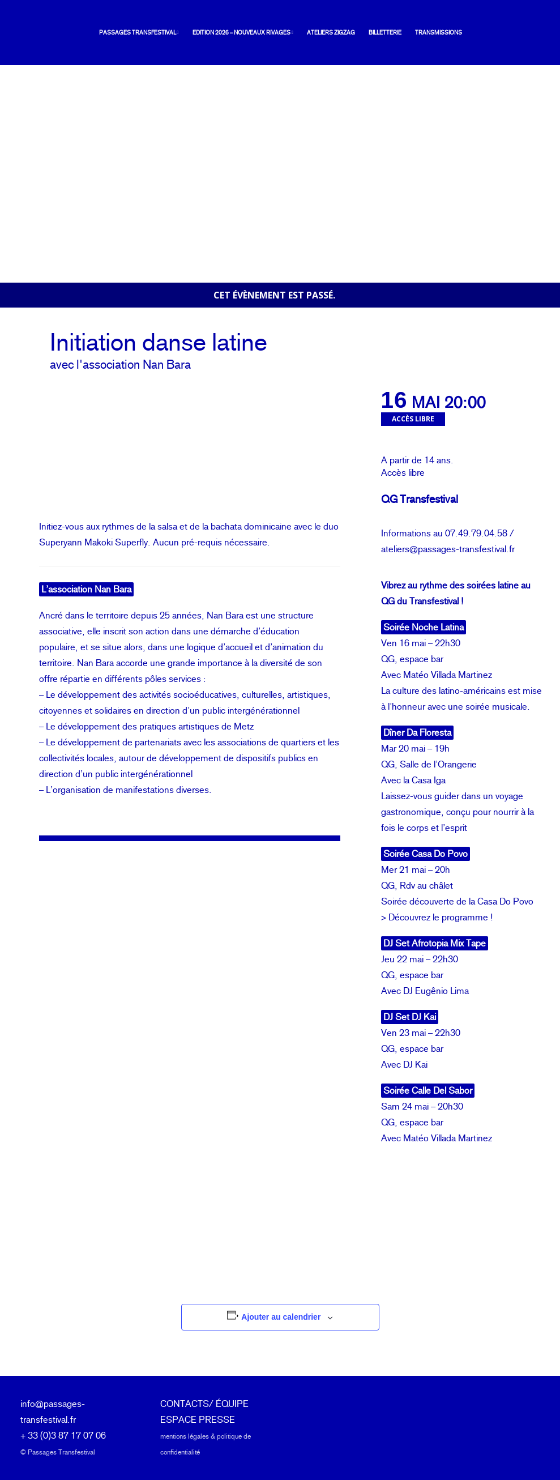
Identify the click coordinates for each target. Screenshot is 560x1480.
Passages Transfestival (124, 32)
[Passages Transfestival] (41, 33)
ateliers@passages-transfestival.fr (448, 549)
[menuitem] (127, 33)
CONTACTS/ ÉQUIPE (204, 1403)
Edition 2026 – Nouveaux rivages (228, 32)
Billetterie (370, 32)
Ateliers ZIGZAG (316, 32)
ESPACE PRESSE (197, 1419)
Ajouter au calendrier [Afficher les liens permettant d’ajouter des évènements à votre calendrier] (280, 1316)
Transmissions (423, 32)
